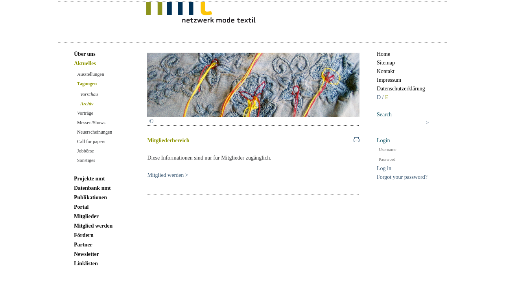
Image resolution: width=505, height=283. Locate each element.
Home (383, 54)
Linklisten (86, 263)
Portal (81, 207)
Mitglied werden (93, 226)
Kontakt (385, 71)
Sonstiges (86, 160)
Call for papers (91, 141)
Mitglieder (86, 216)
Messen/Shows (91, 122)
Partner (83, 245)
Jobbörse (85, 151)
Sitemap (386, 63)
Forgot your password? (402, 177)
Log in (384, 168)
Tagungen (87, 83)
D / (381, 97)
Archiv (86, 104)
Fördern (84, 235)
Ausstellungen (90, 74)
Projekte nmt (89, 179)
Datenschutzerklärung (401, 89)
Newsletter (86, 254)
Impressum (389, 80)
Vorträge (85, 113)
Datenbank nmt (92, 188)
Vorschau (89, 94)
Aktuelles (85, 63)
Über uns (85, 54)
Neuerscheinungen (94, 132)
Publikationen (90, 197)
